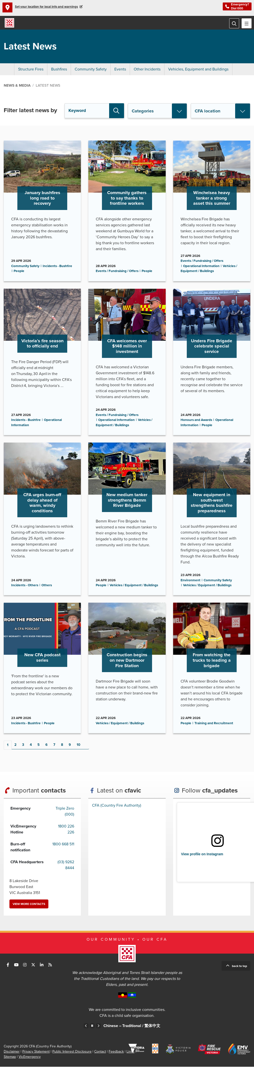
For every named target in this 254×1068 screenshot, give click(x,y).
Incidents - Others (24, 586)
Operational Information (201, 267)
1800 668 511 (63, 845)
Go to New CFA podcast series (42, 669)
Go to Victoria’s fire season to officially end (42, 363)
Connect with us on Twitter (33, 966)
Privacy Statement (36, 1053)
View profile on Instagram (202, 855)
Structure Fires (30, 70)
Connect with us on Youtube (16, 966)
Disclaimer (12, 1053)
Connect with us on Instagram (25, 966)
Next (90, 746)
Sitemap (10, 1058)
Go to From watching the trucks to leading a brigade (211, 669)
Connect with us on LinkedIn (41, 966)
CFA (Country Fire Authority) (116, 806)
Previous (86, 1027)
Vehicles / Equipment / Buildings (134, 586)
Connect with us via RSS (50, 966)
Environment (190, 581)
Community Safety (91, 70)
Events (120, 70)
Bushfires (59, 70)
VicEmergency (30, 1058)
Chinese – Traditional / (131, 1027)
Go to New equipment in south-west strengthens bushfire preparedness (211, 520)
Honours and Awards (196, 421)
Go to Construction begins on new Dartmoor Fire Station (126, 669)
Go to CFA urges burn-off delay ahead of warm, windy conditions (42, 520)
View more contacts (29, 905)
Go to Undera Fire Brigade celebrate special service (211, 363)
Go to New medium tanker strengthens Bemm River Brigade (126, 520)
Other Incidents (147, 70)
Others (46, 586)
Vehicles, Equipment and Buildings (198, 70)
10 (78, 746)
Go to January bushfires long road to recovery (42, 212)
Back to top (239, 967)
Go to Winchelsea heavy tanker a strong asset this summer (211, 212)
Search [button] (116, 111)
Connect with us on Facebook (8, 966)
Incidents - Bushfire (57, 267)
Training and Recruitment (213, 724)
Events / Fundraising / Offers (117, 272)
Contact (100, 1053)
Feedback (116, 1053)
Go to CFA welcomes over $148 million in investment (126, 363)
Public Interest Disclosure (72, 1053)
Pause (92, 1027)
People (19, 272)
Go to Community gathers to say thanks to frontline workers (126, 212)
